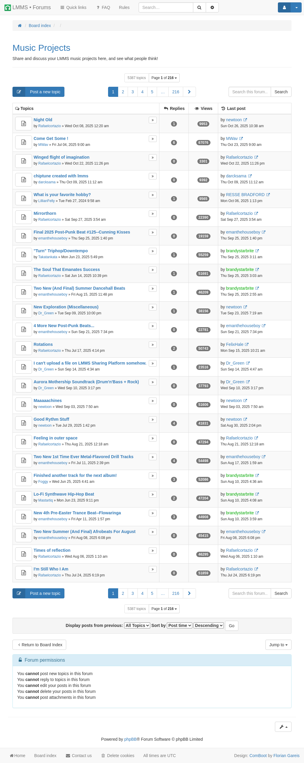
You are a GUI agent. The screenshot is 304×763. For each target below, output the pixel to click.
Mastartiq (45, 500)
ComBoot (258, 755)
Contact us (78, 755)
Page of (164, 78)
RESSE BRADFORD (245, 194)
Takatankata (47, 257)
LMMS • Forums (27, 7)
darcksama (47, 182)
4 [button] (142, 91)
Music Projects (41, 48)
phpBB (130, 739)
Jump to (278, 644)
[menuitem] (124, 7)
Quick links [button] (73, 7)
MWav (43, 145)
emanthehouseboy (52, 238)
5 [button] (152, 91)
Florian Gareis (286, 755)
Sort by (171, 625)
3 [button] (133, 91)
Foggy (43, 482)
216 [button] (175, 91)
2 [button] (123, 91)
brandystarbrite (240, 250)
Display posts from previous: (108, 625)
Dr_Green (46, 313)
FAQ (102, 7)
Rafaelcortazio (49, 126)
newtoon (234, 119)
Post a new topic (37, 92)
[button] (189, 92)
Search (281, 91)
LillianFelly (46, 201)
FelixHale (234, 344)
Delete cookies (117, 755)
